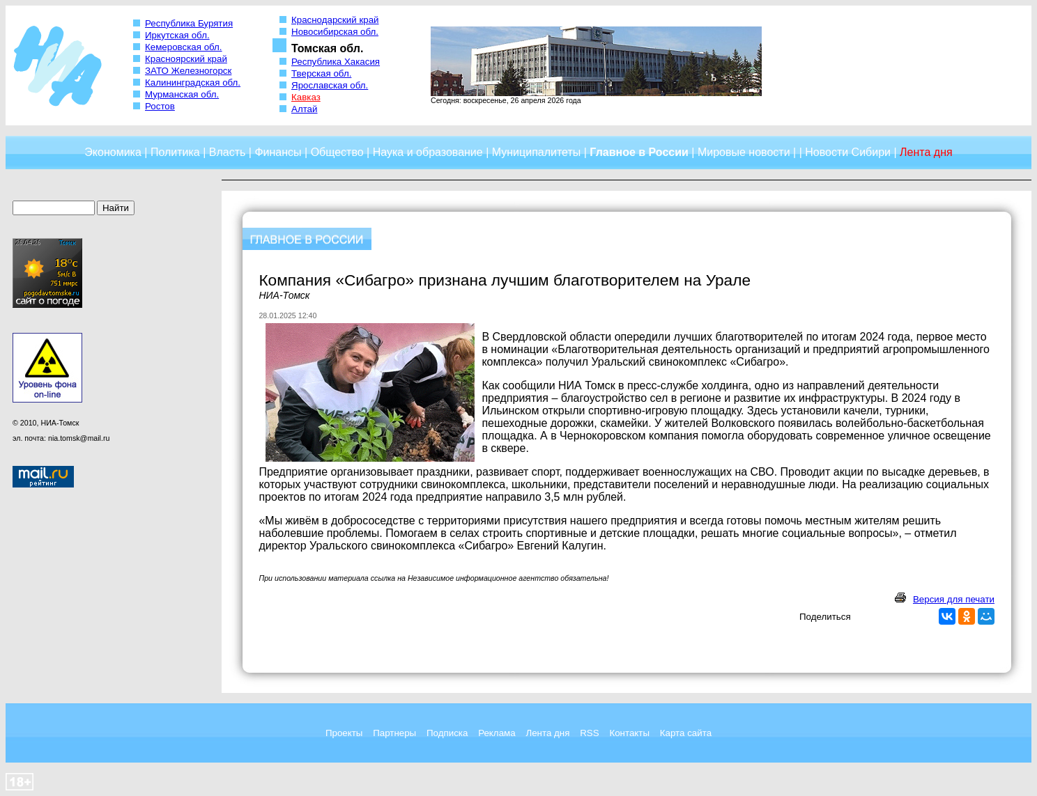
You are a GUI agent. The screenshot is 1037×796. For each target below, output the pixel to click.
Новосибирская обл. (334, 31)
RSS (589, 733)
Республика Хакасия (335, 61)
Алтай (304, 109)
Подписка (447, 733)
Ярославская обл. (329, 85)
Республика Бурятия (189, 23)
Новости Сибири (848, 152)
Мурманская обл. (182, 94)
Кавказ (306, 97)
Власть (227, 152)
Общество (337, 152)
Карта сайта (686, 733)
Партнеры (394, 733)
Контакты (629, 733)
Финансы (277, 152)
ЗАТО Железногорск (188, 70)
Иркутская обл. (177, 35)
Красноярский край (186, 59)
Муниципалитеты (536, 152)
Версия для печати (953, 599)
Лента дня (547, 733)
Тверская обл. (321, 73)
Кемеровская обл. (183, 47)
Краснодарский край (335, 20)
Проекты (343, 733)
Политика (175, 152)
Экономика (112, 152)
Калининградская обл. (192, 82)
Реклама (496, 733)
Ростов (160, 106)
